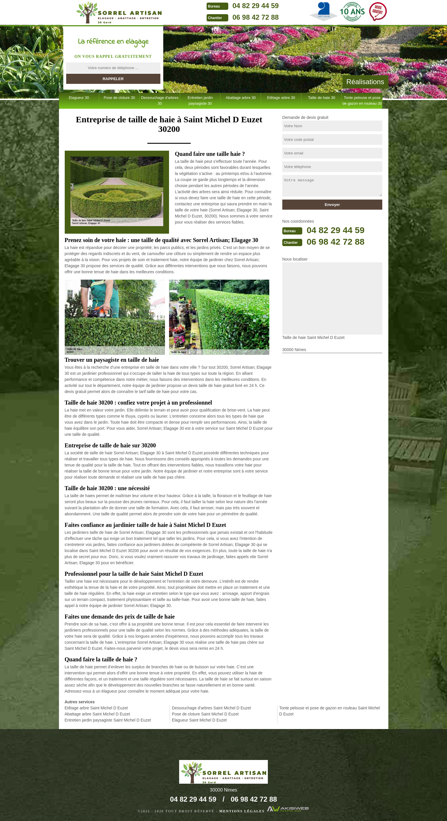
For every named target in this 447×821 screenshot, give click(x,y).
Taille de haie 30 (321, 97)
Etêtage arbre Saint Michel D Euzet (96, 708)
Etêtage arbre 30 (281, 97)
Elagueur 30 (79, 97)
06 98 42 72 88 (256, 17)
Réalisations (365, 82)
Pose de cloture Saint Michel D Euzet (205, 714)
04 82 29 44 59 (256, 6)
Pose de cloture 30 (119, 97)
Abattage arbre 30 (241, 97)
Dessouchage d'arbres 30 (160, 100)
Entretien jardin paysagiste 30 (200, 100)
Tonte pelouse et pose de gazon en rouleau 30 (362, 100)
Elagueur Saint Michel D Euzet (199, 720)
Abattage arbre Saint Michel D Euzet (97, 714)
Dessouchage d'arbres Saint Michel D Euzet (211, 708)
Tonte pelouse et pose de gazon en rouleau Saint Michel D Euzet (329, 711)
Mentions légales (242, 811)
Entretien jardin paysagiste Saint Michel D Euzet (108, 720)
